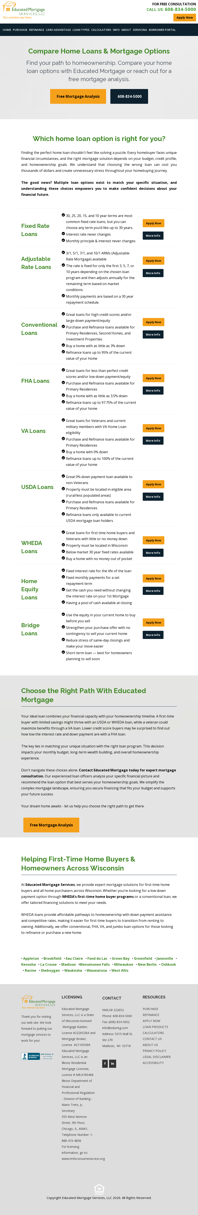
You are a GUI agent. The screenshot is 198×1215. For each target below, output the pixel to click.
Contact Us (152, 1039)
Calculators (101, 30)
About (126, 30)
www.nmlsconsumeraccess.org (83, 1159)
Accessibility (153, 1063)
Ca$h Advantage (58, 30)
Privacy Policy (154, 1051)
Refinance (36, 30)
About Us (150, 1045)
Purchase (20, 30)
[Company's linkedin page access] (112, 1064)
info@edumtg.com (115, 1028)
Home (7, 30)
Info (116, 30)
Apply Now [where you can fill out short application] (185, 17)
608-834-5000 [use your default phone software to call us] (129, 96)
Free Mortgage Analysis (78, 96)
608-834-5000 (122, 1016)
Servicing (140, 30)
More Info (153, 236)
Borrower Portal (162, 30)
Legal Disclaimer (157, 1057)
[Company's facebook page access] (105, 1064)
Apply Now (153, 223)
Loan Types (81, 30)
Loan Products (155, 1027)
